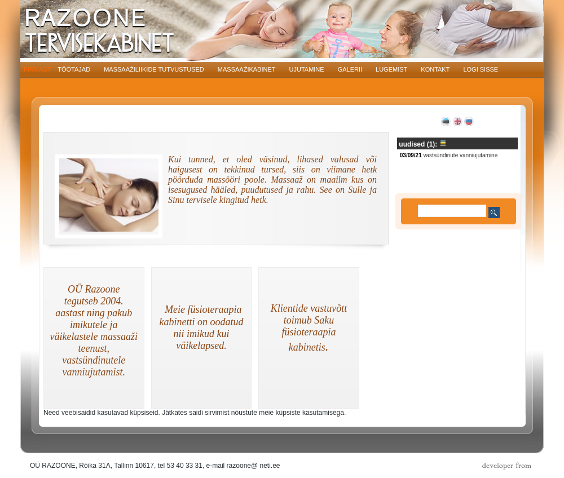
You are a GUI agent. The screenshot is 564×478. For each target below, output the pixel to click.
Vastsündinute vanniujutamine (461, 155)
